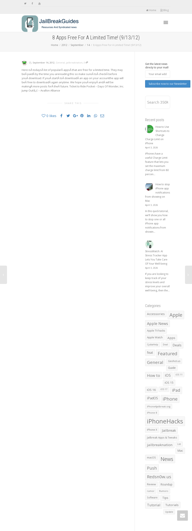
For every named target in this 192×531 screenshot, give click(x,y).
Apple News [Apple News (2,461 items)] (157, 323)
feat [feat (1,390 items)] (150, 352)
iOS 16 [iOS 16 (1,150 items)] (151, 390)
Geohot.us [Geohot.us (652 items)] (174, 361)
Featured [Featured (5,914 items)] (167, 353)
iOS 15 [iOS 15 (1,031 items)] (169, 382)
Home (151, 10)
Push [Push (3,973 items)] (152, 468)
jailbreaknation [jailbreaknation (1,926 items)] (160, 444)
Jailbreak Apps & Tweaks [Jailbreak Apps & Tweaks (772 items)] (162, 437)
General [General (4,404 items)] (155, 362)
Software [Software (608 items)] (152, 497)
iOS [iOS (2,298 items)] (168, 375)
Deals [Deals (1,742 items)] (177, 345)
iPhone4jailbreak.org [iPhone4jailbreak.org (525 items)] (158, 406)
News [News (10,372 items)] (167, 459)
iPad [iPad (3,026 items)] (176, 390)
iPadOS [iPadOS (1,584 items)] (152, 398)
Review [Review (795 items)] (151, 484)
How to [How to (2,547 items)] (153, 375)
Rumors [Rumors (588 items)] (163, 490)
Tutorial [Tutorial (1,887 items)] (153, 505)
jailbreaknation (74, 62)
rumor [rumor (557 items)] (150, 490)
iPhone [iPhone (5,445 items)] (170, 399)
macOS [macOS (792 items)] (151, 457)
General (60, 62)
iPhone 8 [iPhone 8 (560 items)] (152, 412)
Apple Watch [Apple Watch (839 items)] (155, 337)
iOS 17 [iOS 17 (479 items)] (163, 389)
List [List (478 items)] (179, 444)
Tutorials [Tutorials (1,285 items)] (172, 505)
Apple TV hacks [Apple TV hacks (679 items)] (156, 330)
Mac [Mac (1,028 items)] (180, 450)
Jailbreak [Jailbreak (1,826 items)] (169, 430)
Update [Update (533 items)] (169, 511)
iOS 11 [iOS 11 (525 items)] (179, 374)
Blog (164, 10)
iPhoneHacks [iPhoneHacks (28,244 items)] (165, 421)
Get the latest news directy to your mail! (156, 65)
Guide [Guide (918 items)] (172, 368)
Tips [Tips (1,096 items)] (165, 498)
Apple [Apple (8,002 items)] (175, 315)
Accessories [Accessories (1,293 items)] (156, 314)
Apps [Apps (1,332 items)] (171, 338)
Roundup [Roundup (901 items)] (166, 484)
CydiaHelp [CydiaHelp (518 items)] (152, 344)
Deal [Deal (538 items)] (165, 344)
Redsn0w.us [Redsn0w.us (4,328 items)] (159, 476)
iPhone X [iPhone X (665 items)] (152, 429)
